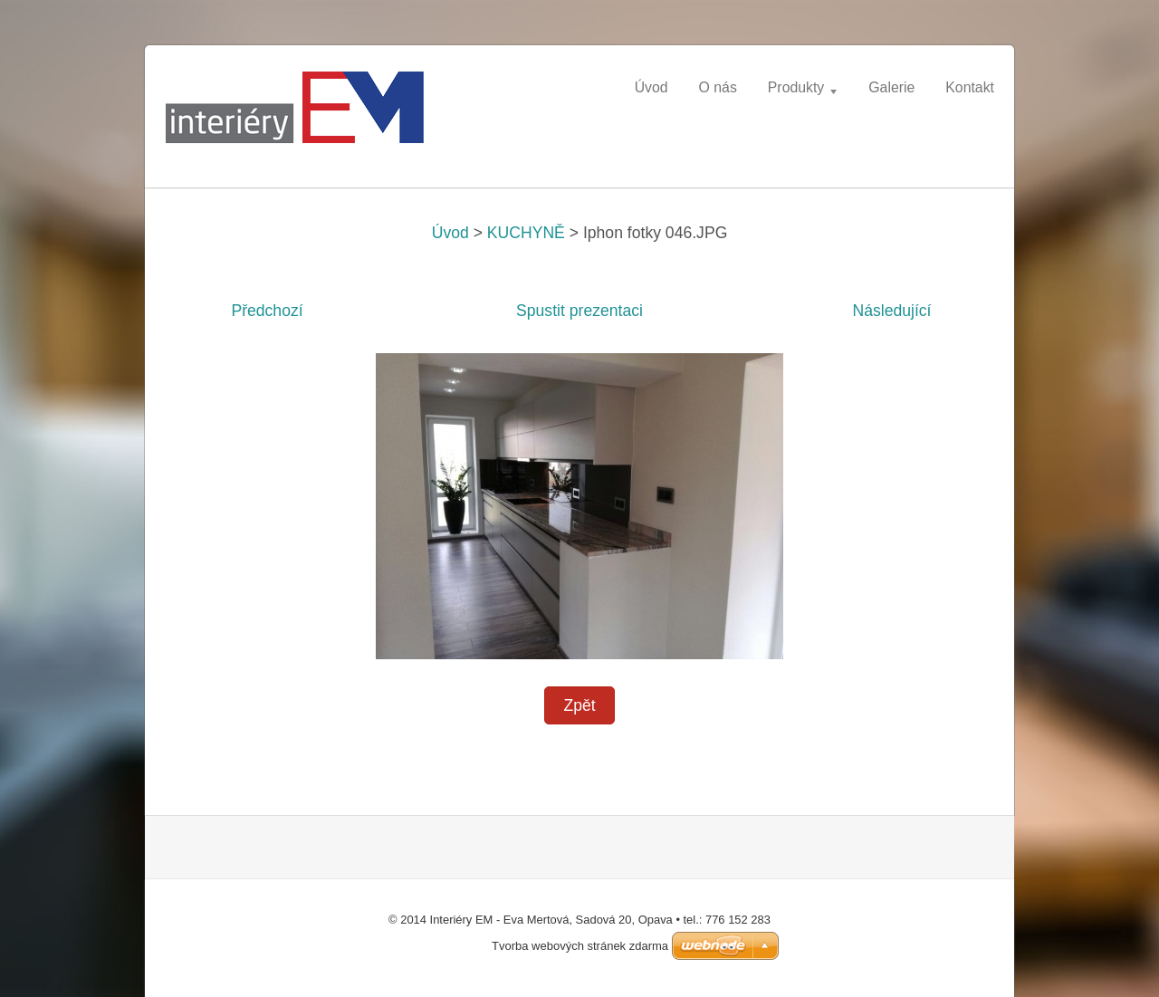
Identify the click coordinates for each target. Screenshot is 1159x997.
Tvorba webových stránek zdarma (580, 946)
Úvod (450, 233)
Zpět (579, 705)
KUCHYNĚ (526, 233)
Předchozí (266, 311)
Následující (891, 311)
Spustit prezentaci (579, 311)
